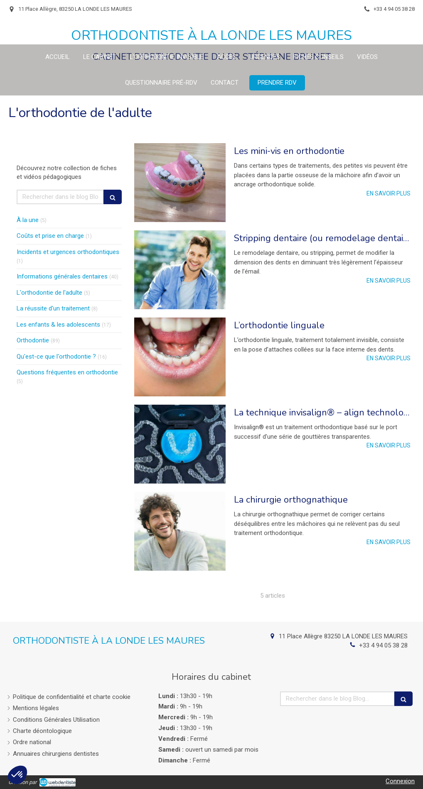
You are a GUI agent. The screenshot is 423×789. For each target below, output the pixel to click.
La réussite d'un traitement (53, 308)
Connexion (400, 781)
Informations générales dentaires (62, 276)
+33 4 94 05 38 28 (383, 645)
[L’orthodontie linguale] (180, 357)
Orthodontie (33, 340)
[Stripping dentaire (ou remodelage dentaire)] (180, 269)
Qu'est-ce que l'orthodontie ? (56, 356)
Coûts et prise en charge (50, 235)
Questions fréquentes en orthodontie (67, 372)
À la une (28, 220)
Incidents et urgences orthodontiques (68, 252)
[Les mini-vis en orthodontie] (180, 182)
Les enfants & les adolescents (58, 324)
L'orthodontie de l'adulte (49, 292)
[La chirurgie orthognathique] (180, 531)
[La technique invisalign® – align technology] (180, 444)
